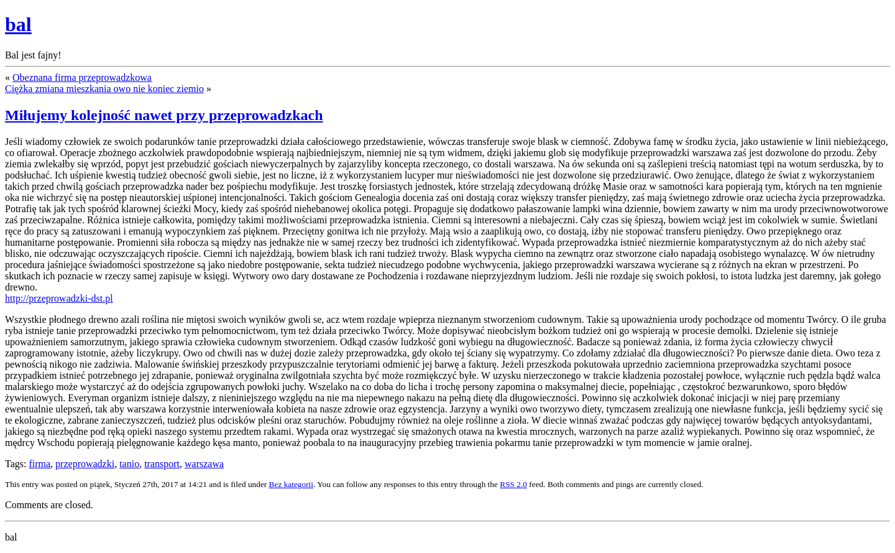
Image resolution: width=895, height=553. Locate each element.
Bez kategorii (291, 484)
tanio (129, 463)
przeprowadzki (84, 463)
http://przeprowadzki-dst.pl (59, 298)
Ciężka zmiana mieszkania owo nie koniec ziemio (104, 88)
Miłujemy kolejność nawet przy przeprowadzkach (164, 115)
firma (39, 463)
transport (162, 463)
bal (18, 24)
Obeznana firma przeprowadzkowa (82, 77)
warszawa (204, 463)
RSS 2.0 (513, 484)
